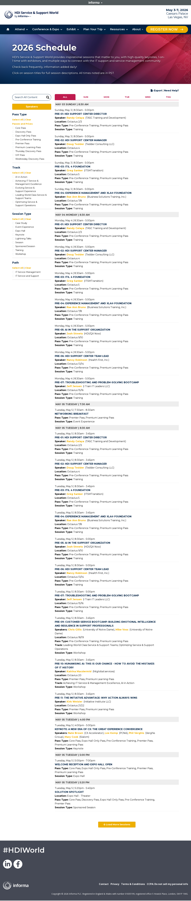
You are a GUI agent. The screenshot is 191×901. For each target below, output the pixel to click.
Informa (95, 2)
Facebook (17, 864)
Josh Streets (75, 333)
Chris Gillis (75, 629)
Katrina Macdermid (79, 671)
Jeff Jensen (74, 386)
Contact (104, 884)
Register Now (164, 29)
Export (156, 90)
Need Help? (171, 90)
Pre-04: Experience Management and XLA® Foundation (93, 193)
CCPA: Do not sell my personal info (167, 884)
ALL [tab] (65, 97)
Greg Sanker (75, 170)
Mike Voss (121, 629)
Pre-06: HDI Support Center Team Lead (82, 356)
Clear (28, 119)
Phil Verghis (136, 733)
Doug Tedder (75, 144)
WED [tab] (148, 97)
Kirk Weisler (74, 701)
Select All (17, 119)
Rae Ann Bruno (76, 196)
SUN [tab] (85, 97)
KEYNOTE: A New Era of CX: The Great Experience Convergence (99, 729)
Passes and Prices (22, 123)
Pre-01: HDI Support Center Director (81, 114)
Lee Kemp (111, 733)
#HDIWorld (24, 850)
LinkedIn (7, 864)
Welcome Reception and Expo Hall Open (83, 764)
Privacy (115, 884)
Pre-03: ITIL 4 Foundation (72, 166)
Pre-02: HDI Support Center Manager (81, 140)
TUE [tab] (127, 97)
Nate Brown (75, 733)
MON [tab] (106, 97)
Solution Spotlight (69, 792)
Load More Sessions (117, 824)
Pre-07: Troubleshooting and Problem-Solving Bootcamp (97, 382)
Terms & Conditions (133, 884)
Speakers (32, 106)
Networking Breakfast (72, 413)
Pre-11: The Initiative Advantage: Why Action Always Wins (96, 697)
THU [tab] (168, 97)
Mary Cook (71, 737)
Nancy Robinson (77, 360)
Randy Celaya (75, 117)
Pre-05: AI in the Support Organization (82, 329)
